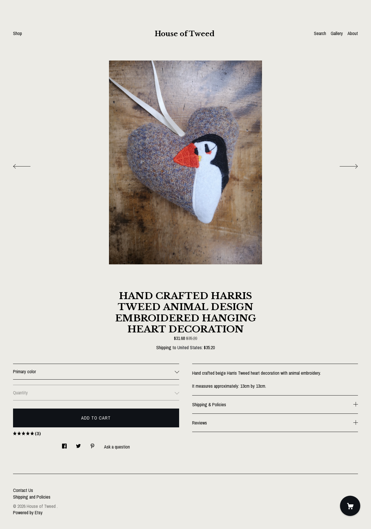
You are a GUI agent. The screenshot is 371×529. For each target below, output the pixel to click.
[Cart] (350, 506)
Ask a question (117, 447)
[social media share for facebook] (64, 444)
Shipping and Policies (31, 497)
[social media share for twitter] (78, 444)
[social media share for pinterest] (92, 444)
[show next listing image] (343, 164)
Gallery (337, 33)
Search (320, 33)
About (353, 33)
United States (189, 347)
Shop (17, 33)
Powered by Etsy (28, 512)
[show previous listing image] (27, 164)
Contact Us (23, 490)
